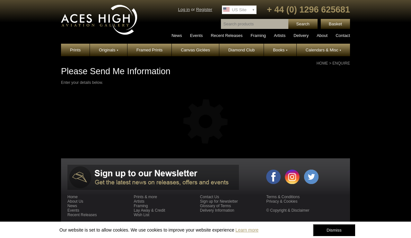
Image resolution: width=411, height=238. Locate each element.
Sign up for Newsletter (219, 201)
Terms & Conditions (283, 197)
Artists (279, 35)
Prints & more (145, 197)
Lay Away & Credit (149, 210)
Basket (335, 24)
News (176, 35)
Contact (343, 35)
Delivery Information (217, 210)
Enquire (341, 63)
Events (196, 35)
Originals (108, 50)
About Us (75, 201)
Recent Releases (226, 35)
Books (280, 50)
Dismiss (334, 230)
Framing (258, 35)
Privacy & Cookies (281, 201)
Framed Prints (149, 50)
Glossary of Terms (215, 206)
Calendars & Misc (323, 50)
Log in (184, 9)
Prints (75, 50)
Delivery (301, 35)
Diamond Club (241, 50)
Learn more (246, 230)
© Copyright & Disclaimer (287, 210)
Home (322, 63)
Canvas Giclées (195, 50)
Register (204, 9)
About (322, 35)
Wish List (141, 215)
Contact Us (209, 197)
